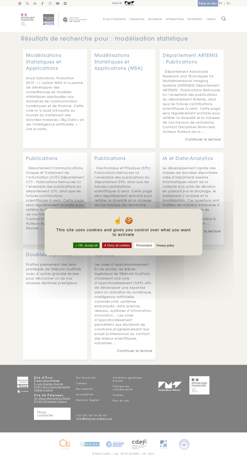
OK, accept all (86, 245)
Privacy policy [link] (165, 245)
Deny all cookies (117, 245)
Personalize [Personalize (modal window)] (144, 245)
